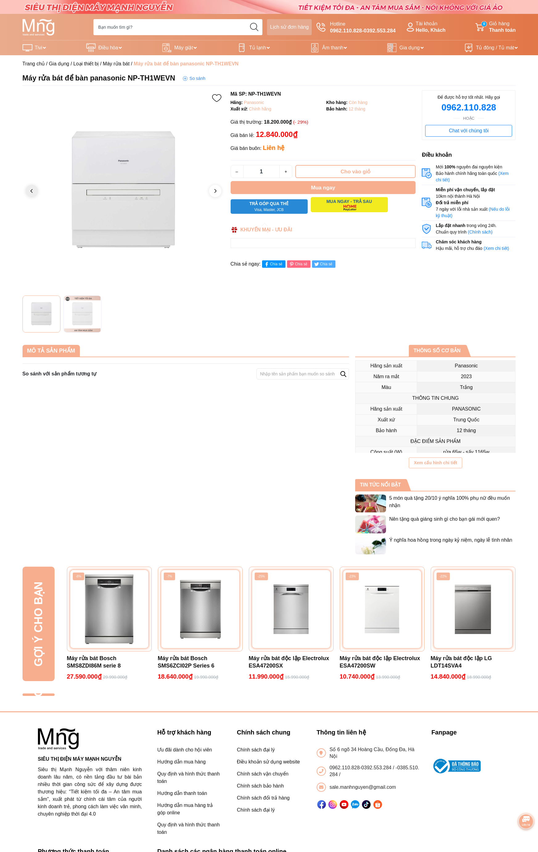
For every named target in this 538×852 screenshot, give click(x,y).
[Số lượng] (261, 171)
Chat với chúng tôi (469, 130)
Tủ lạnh (257, 47)
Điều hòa (108, 47)
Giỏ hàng (495, 27)
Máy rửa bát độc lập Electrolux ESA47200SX (289, 662)
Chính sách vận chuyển (262, 773)
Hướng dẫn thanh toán (182, 793)
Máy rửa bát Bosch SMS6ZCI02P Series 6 (186, 662)
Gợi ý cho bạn (38, 623)
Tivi (38, 47)
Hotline (356, 27)
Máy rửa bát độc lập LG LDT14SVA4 (461, 662)
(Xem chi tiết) (496, 248)
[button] (215, 191)
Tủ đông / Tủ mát (495, 47)
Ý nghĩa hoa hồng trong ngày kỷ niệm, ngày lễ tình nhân (450, 540)
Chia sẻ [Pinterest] (298, 264)
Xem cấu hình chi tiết (435, 462)
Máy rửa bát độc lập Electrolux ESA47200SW (380, 662)
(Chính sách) (480, 232)
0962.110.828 (468, 107)
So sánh (197, 78)
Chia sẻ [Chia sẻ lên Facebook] (273, 264)
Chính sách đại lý (256, 749)
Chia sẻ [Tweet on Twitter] (323, 264)
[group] (123, 191)
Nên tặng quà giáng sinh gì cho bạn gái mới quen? (444, 519)
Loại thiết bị (86, 63)
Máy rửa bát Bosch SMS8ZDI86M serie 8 (94, 662)
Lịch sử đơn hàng (289, 27)
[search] (254, 27)
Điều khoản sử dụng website (268, 761)
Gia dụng (409, 47)
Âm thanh (332, 47)
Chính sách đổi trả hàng (263, 797)
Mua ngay (323, 188)
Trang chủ (34, 63)
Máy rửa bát (116, 63)
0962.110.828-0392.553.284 (361, 767)
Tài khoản (425, 27)
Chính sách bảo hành (260, 785)
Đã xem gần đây (38, 695)
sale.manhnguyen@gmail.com (363, 787)
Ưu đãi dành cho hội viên (184, 749)
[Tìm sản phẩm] (177, 27)
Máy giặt (183, 47)
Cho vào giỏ (356, 172)
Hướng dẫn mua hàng (181, 761)
